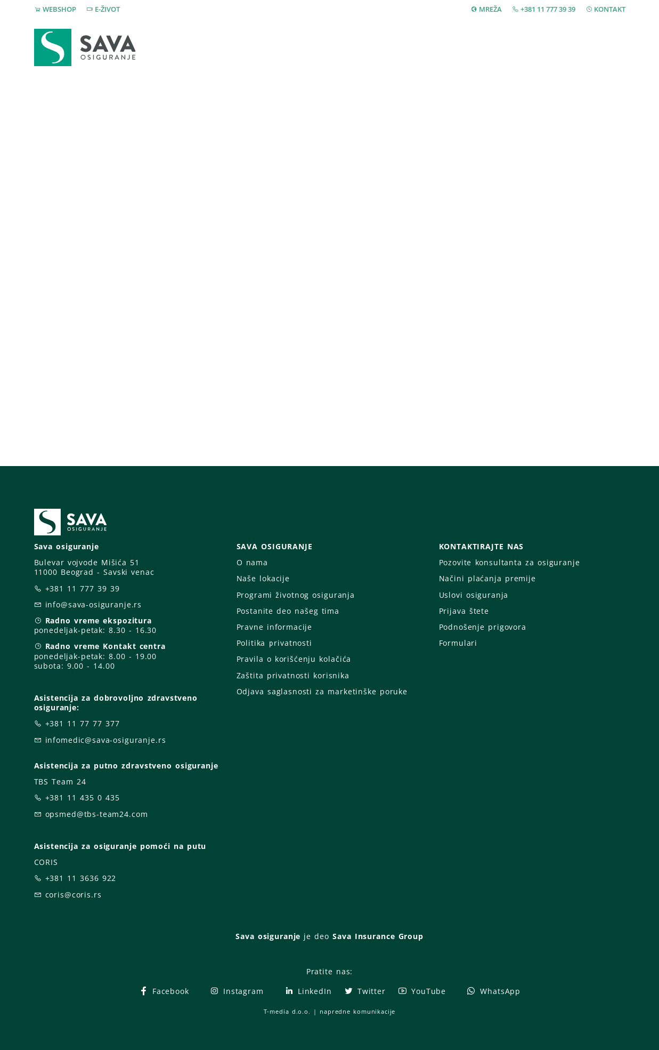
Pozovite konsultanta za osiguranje (509, 562)
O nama (252, 562)
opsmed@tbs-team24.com (96, 814)
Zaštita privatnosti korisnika (293, 675)
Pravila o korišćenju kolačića (294, 659)
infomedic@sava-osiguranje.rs (105, 740)
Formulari (458, 643)
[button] (607, 48)
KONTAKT (609, 9)
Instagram (236, 991)
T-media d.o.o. (287, 1011)
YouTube (421, 991)
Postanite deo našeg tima (288, 611)
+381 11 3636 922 (81, 878)
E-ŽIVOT (107, 9)
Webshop (258, 47)
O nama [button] (489, 47)
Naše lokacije (263, 578)
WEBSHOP (59, 9)
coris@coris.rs (73, 894)
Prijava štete (418, 47)
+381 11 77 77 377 (82, 723)
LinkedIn (308, 991)
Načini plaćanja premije (487, 578)
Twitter (365, 991)
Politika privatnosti (274, 643)
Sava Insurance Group (378, 936)
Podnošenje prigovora (482, 627)
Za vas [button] (553, 47)
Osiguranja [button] (327, 47)
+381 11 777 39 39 (547, 9)
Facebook (164, 991)
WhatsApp (493, 991)
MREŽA (490, 9)
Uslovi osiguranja (474, 595)
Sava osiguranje (267, 936)
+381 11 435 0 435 (82, 797)
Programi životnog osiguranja (296, 595)
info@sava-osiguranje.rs (93, 604)
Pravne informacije (275, 627)
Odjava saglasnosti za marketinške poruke (322, 691)
